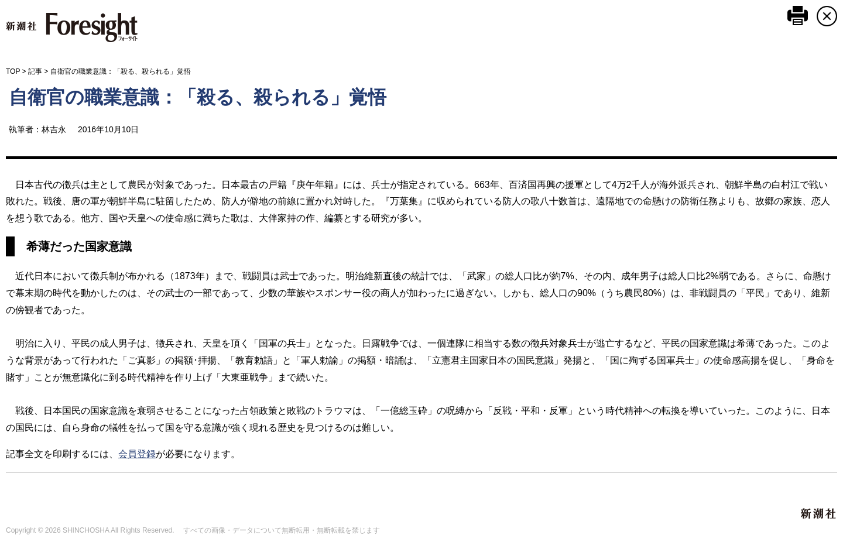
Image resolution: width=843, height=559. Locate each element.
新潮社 (819, 514)
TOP (13, 71)
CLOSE (827, 16)
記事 (35, 71)
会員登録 (137, 454)
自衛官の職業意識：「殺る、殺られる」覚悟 (197, 97)
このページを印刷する (797, 15)
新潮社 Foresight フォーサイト (72, 27)
